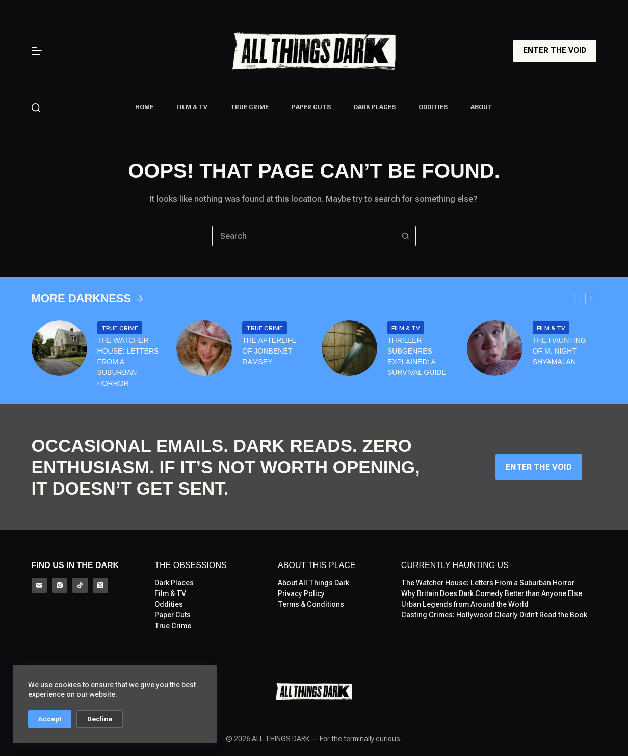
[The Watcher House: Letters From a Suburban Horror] (59, 348)
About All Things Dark (313, 583)
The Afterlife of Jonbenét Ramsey (269, 351)
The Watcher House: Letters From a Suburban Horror (128, 361)
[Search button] (406, 236)
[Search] (36, 107)
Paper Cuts (311, 107)
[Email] (39, 585)
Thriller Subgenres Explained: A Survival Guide (417, 356)
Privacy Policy (301, 593)
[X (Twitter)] (100, 585)
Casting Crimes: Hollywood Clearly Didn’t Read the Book (494, 615)
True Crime (249, 107)
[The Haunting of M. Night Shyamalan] (494, 348)
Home (144, 107)
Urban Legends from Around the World (465, 604)
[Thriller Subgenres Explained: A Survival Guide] (349, 348)
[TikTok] (80, 585)
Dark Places (375, 107)
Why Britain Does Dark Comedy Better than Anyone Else (491, 593)
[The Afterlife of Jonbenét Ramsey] (204, 348)
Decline (99, 719)
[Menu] (37, 51)
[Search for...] (304, 236)
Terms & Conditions (311, 604)
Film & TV (191, 107)
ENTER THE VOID (554, 50)
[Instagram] (59, 585)
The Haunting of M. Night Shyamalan (559, 351)
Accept (49, 719)
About (481, 107)
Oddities (433, 107)
